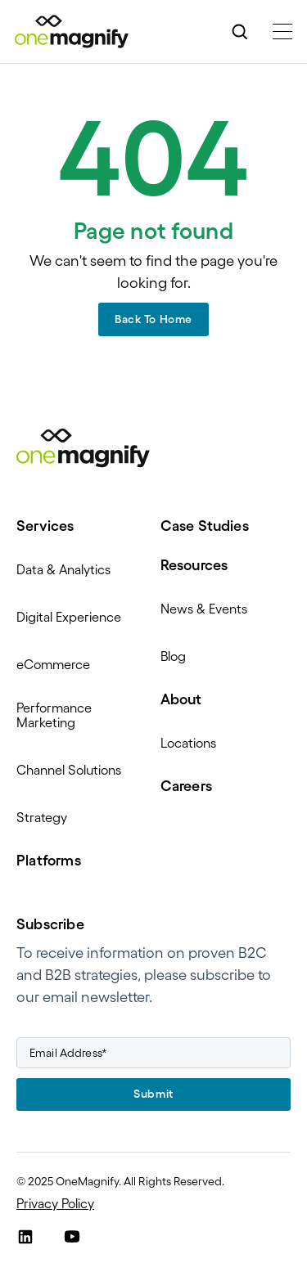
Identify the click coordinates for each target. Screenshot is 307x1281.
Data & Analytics (63, 569)
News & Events (203, 608)
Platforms (48, 860)
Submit (153, 1093)
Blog (173, 656)
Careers (186, 786)
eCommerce (53, 664)
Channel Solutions (68, 769)
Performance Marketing (54, 715)
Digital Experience (68, 616)
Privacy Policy (55, 1203)
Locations (188, 742)
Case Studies (204, 526)
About (181, 699)
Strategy (41, 817)
